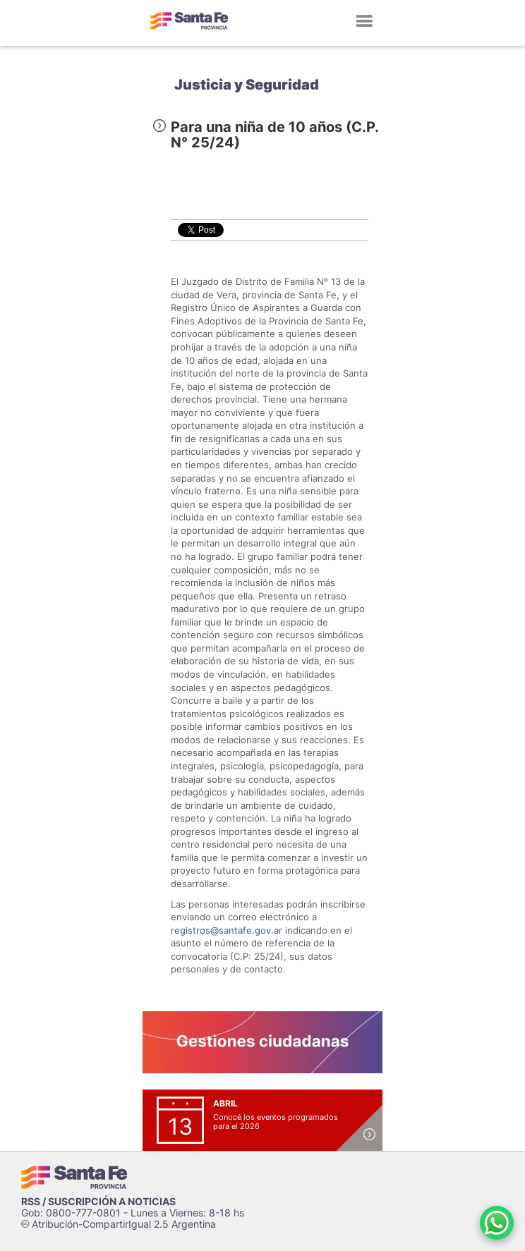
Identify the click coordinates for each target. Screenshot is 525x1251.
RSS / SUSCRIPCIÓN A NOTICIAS (98, 1201)
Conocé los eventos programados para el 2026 (275, 1121)
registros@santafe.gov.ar (226, 930)
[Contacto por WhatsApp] (497, 1223)
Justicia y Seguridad (246, 84)
